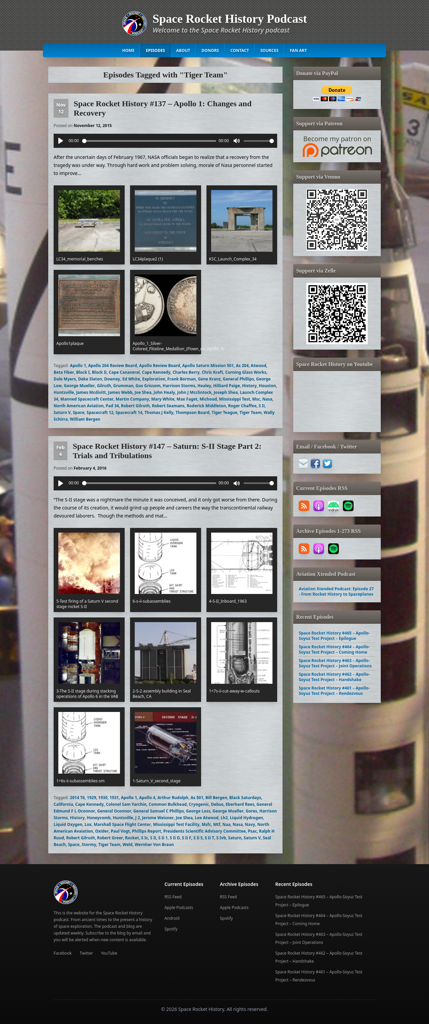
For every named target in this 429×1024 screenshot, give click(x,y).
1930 (102, 797)
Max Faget (187, 399)
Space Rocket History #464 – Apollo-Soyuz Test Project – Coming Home (334, 649)
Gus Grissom (148, 385)
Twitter (86, 953)
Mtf (216, 824)
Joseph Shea (225, 392)
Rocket (132, 838)
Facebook (63, 953)
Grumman (123, 385)
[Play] (60, 140)
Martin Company (132, 399)
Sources (269, 50)
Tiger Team (251, 412)
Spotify (171, 929)
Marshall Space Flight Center (122, 824)
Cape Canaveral (124, 372)
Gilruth (104, 385)
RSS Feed (173, 897)
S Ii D (175, 838)
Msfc (206, 824)
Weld (128, 844)
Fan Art (298, 50)
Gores (251, 811)
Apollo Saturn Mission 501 (208, 365)
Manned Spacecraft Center (87, 399)
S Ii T (209, 838)
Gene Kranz (209, 379)
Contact (239, 50)
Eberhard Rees (240, 804)
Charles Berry (186, 372)
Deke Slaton (90, 379)
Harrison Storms (179, 385)
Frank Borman (181, 379)
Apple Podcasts (179, 907)
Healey (204, 385)
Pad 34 (112, 406)
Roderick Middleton (206, 406)
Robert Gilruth (135, 406)
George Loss (198, 811)
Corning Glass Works (245, 372)
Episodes (155, 50)
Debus (217, 804)
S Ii (262, 406)
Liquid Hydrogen (246, 818)
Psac (252, 831)
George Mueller (79, 385)
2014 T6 (77, 797)
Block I (82, 372)
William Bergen (85, 419)
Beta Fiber (64, 372)
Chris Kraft (212, 372)
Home (128, 50)
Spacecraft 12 (99, 412)
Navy (250, 824)
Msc (256, 399)
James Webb (120, 392)
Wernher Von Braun (154, 844)
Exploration (153, 379)
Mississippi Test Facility (176, 824)
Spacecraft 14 (129, 412)
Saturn (235, 838)
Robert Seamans (168, 406)
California (63, 804)
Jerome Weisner (158, 818)
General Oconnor (114, 811)
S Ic (144, 838)
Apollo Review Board (159, 365)
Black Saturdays (245, 797)
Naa (226, 824)
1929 (91, 797)
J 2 (137, 818)
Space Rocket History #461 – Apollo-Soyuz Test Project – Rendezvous (334, 690)
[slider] (149, 141)
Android (172, 918)
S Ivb (221, 838)
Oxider (102, 831)
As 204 (242, 365)
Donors (210, 50)
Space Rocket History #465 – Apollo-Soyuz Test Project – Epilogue (334, 635)
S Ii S (198, 838)
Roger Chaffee (242, 406)
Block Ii (99, 372)
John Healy (164, 392)
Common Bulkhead (167, 804)
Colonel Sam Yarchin (126, 804)
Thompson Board (192, 412)
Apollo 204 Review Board (112, 365)
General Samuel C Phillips (158, 811)
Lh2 (224, 818)
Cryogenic (199, 804)
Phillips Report (146, 831)
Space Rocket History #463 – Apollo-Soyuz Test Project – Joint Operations (335, 663)
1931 (114, 797)
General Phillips (238, 379)
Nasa (267, 399)
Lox (87, 824)
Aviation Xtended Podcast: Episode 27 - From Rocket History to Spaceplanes (336, 591)
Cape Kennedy (156, 372)
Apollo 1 (78, 365)
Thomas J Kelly (159, 412)
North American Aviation (79, 406)
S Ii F (186, 838)
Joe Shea (142, 392)
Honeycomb (99, 818)
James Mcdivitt (91, 392)
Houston (267, 385)
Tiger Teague (224, 412)
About (183, 50)
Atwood (258, 365)
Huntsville (64, 392)
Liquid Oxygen (68, 824)
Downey (112, 379)
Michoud (208, 399)
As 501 (197, 797)
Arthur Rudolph (172, 797)
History (249, 385)
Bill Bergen (216, 797)
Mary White (162, 399)
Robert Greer (110, 838)
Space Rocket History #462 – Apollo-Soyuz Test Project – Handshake (334, 676)
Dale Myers (65, 379)
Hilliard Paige (226, 385)
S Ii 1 (163, 838)
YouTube (109, 953)
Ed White (131, 379)
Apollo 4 (147, 797)
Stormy (89, 844)
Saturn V (62, 412)
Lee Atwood (207, 818)
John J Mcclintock (194, 392)
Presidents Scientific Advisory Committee (204, 831)
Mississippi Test (234, 399)
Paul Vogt (120, 831)
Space (78, 412)
